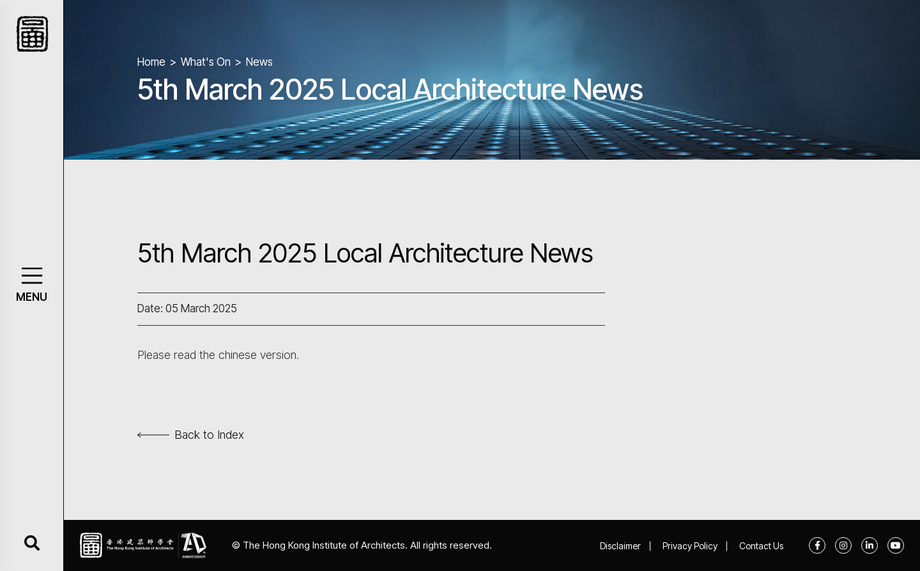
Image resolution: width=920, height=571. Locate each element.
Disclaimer (620, 545)
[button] (31, 275)
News (259, 62)
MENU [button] (31, 297)
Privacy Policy (690, 545)
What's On (206, 62)
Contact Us (761, 545)
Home (151, 62)
